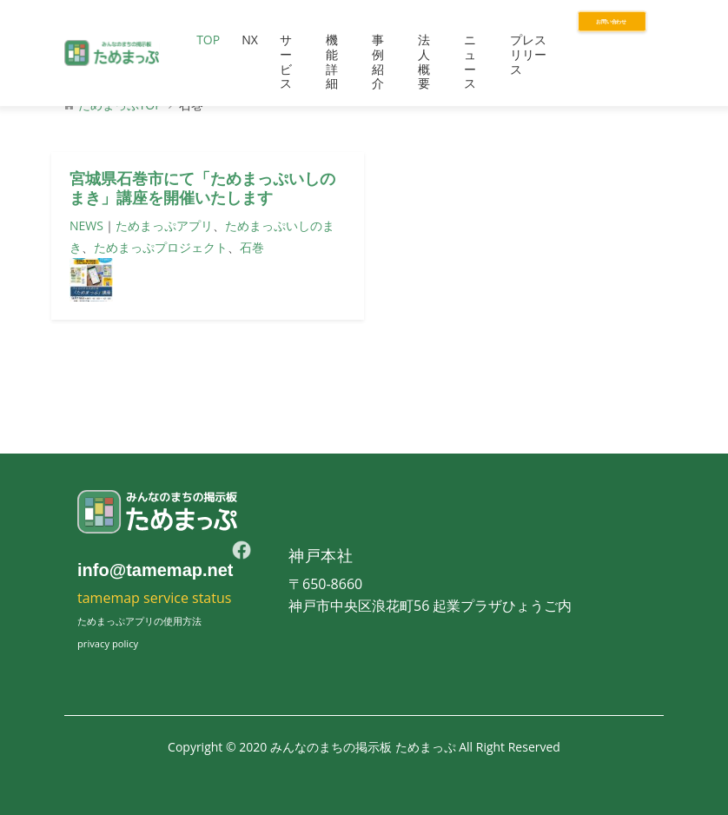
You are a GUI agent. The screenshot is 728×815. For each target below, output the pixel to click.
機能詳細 (332, 61)
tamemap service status (154, 597)
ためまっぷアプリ (164, 225)
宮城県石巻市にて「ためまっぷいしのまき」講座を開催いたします (202, 188)
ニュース (470, 61)
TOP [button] (208, 39)
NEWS (86, 225)
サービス (286, 61)
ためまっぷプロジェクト (161, 247)
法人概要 (424, 61)
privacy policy (107, 643)
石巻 (252, 247)
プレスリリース (528, 54)
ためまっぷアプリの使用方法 (139, 620)
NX (250, 39)
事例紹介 (378, 61)
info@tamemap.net (155, 570)
